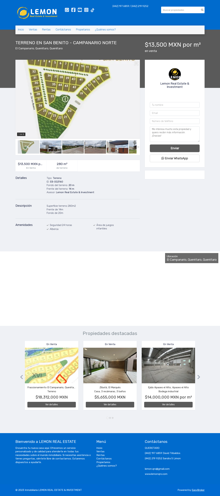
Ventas (33, 29)
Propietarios (83, 29)
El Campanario (24, 48)
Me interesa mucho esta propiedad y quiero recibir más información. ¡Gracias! (175, 134)
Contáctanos (63, 29)
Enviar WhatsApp (174, 158)
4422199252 (175, 92)
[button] (20, 377)
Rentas (46, 29)
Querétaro (41, 48)
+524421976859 (175, 96)
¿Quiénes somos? (105, 29)
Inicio (21, 29)
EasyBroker (198, 490)
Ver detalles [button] (51, 404)
